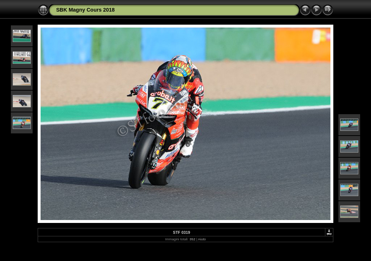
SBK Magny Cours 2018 (85, 10)
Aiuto (202, 239)
